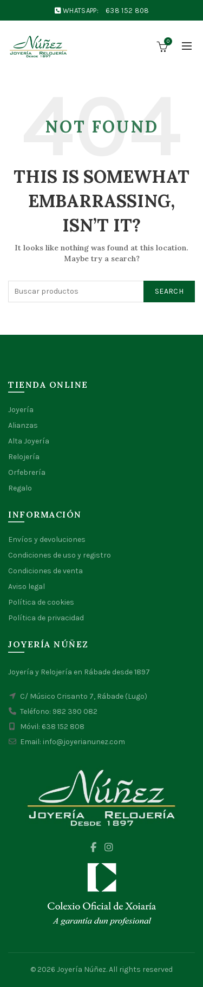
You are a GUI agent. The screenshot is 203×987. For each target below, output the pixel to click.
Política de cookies (41, 602)
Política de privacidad (46, 617)
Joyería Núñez (81, 969)
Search (169, 291)
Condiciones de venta (45, 570)
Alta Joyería (28, 441)
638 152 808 (127, 10)
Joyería (21, 409)
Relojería (24, 456)
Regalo (20, 488)
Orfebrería (26, 472)
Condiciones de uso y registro (59, 555)
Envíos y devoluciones (47, 539)
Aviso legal (26, 586)
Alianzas (23, 425)
